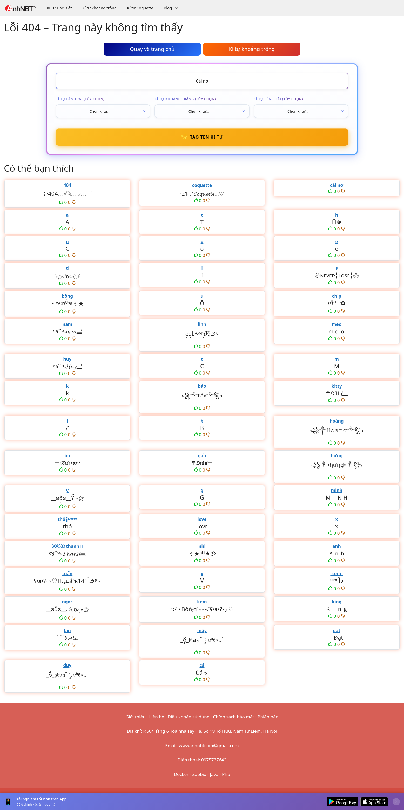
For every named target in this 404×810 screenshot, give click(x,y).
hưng (337, 456)
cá (202, 665)
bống (67, 296)
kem (202, 602)
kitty (337, 386)
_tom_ (336, 573)
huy (67, 359)
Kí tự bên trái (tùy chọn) (80, 99)
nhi (201, 546)
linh (202, 324)
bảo (202, 386)
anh (336, 546)
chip (336, 296)
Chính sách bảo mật (233, 717)
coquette (202, 185)
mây (202, 631)
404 (67, 185)
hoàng (337, 421)
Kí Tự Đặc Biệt (59, 7)
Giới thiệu (136, 717)
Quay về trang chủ (152, 48)
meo (336, 324)
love (201, 519)
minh (336, 490)
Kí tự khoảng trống (99, 7)
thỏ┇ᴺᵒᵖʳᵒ (67, 519)
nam (67, 324)
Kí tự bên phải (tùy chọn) (278, 99)
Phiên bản (268, 717)
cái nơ (336, 185)
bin (67, 631)
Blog (174, 8)
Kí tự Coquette (140, 7)
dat (336, 631)
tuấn (67, 573)
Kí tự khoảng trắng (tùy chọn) (185, 99)
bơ (67, 456)
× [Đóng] (396, 801)
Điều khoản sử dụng (189, 717)
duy (67, 665)
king (336, 602)
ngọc (67, 602)
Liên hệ (156, 717)
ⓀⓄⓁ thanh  (67, 546)
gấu (202, 456)
